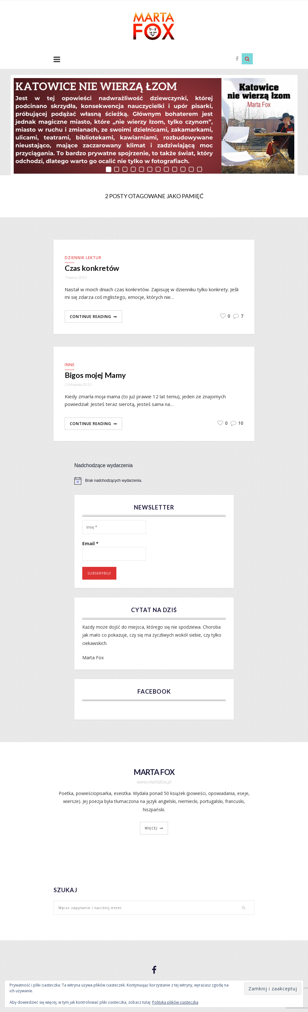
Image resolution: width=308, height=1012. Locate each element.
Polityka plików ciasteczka (175, 1002)
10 (237, 424)
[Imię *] (114, 528)
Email (90, 544)
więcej (151, 829)
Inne (70, 365)
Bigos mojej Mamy (97, 376)
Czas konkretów (93, 268)
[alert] (154, 481)
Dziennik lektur (83, 257)
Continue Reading (90, 317)
